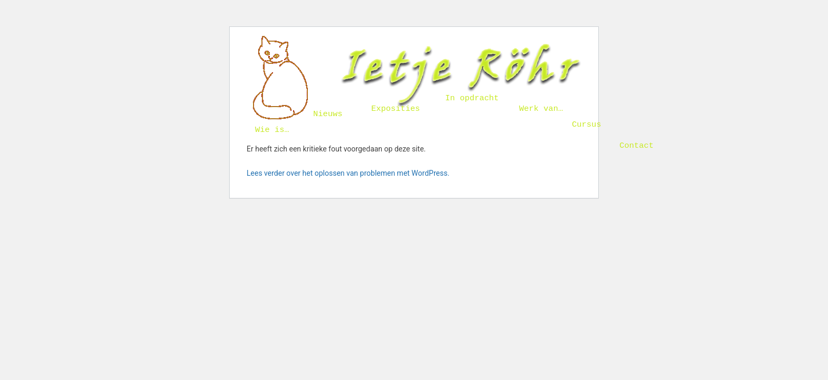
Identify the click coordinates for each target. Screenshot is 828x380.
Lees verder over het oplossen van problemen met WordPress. (348, 173)
